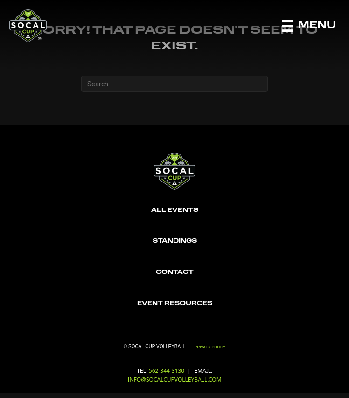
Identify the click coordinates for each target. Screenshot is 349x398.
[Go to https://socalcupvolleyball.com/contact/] (174, 273)
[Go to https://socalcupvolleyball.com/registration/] (174, 211)
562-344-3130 (167, 371)
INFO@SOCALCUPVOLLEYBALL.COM (174, 380)
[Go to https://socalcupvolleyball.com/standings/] (174, 241)
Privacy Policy (210, 347)
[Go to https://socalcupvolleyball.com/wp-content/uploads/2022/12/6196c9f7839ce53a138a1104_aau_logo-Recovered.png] (174, 304)
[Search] (174, 84)
